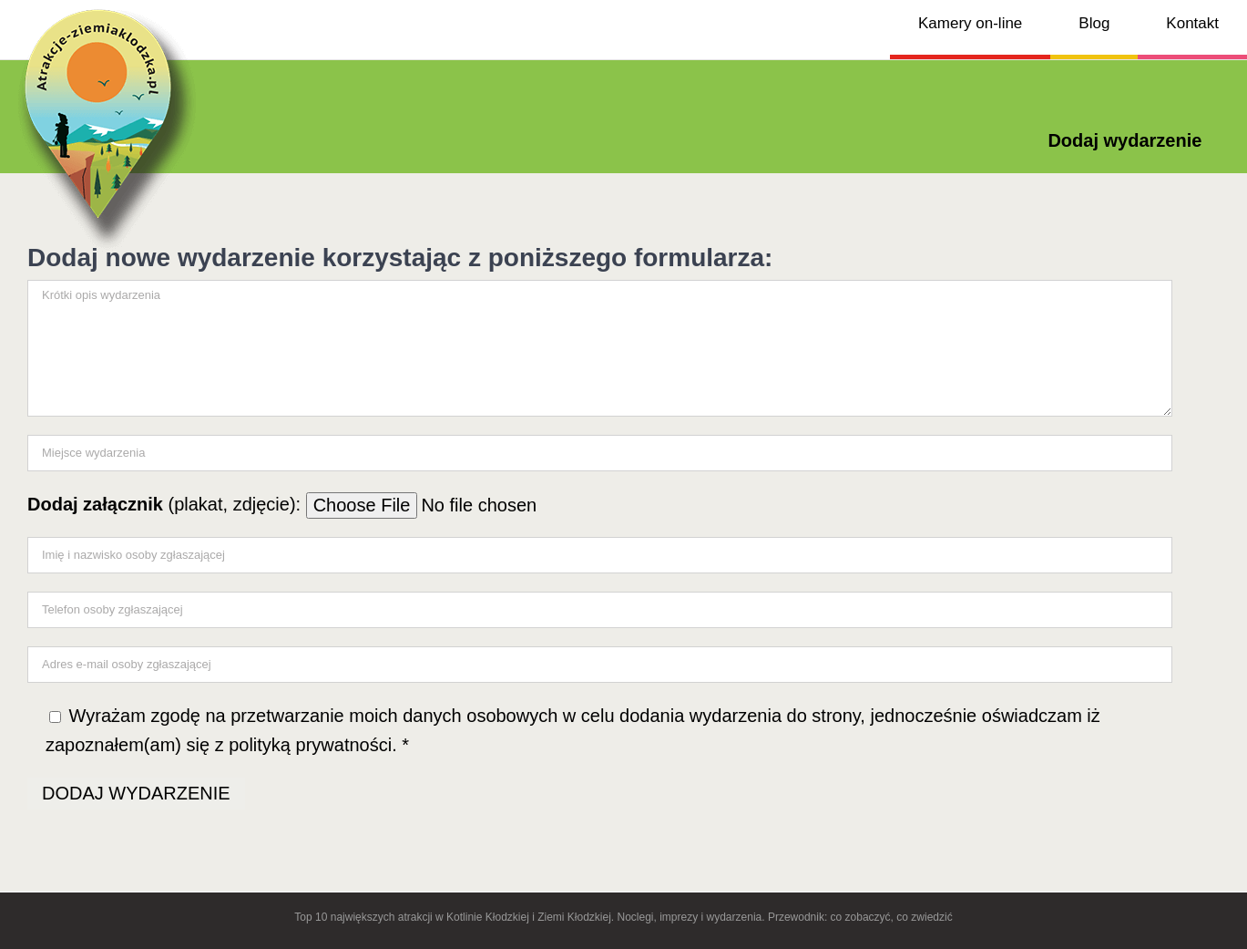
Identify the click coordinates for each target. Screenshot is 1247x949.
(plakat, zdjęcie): (339, 504)
